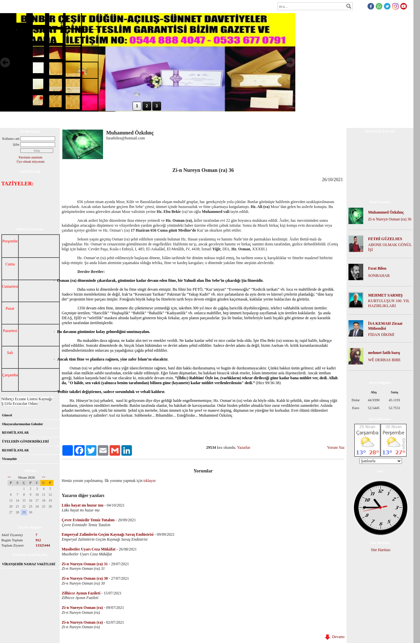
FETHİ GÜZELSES (385, 239)
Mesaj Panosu (137, 119)
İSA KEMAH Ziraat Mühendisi (385, 326)
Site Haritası (380, 550)
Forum (60, 119)
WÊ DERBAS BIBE (384, 360)
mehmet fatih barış (384, 352)
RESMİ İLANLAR (15, 432)
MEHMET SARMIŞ (385, 295)
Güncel (7, 415)
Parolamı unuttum (30, 157)
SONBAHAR (379, 275)
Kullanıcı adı (10, 138)
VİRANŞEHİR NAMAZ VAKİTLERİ (28, 564)
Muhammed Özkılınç (386, 212)
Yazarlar (243, 447)
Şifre (16, 144)
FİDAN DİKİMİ (381, 334)
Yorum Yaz (336, 447)
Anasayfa (12, 119)
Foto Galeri (109, 119)
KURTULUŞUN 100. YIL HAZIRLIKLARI (389, 303)
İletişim (162, 119)
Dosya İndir (83, 119)
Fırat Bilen (377, 268)
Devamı (335, 636)
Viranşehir (9, 459)
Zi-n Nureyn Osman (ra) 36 (389, 219)
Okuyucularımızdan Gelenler (22, 424)
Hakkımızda (37, 119)
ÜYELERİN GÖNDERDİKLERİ (25, 441)
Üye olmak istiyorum (31, 161)
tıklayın (149, 480)
